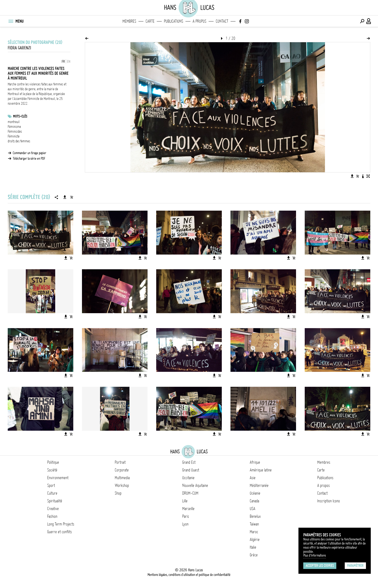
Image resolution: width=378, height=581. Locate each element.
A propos (199, 21)
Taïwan (254, 524)
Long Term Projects (60, 524)
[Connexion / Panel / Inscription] (368, 21)
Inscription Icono (328, 500)
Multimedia (122, 477)
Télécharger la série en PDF (29, 158)
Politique (53, 462)
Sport (51, 485)
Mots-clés (20, 116)
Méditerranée (259, 485)
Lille (185, 500)
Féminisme (14, 126)
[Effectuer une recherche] (362, 21)
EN (68, 61)
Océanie (255, 493)
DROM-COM (190, 493)
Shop (118, 493)
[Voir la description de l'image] (363, 176)
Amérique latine (261, 470)
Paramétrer (355, 565)
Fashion (52, 516)
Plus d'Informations (314, 555)
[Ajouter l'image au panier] (357, 176)
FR (63, 61)
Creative (53, 508)
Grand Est (189, 462)
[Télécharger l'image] (352, 176)
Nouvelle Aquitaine (195, 485)
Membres (129, 21)
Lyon (185, 524)
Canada (254, 500)
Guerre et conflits (59, 531)
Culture (52, 493)
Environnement (57, 477)
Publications (173, 21)
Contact (222, 21)
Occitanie (188, 477)
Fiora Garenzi (19, 48)
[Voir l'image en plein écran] (368, 176)
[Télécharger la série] (65, 197)
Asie (253, 477)
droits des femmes (19, 141)
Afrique (255, 462)
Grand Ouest (190, 470)
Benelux (255, 516)
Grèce (254, 555)
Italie (253, 547)
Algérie (255, 539)
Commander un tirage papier (29, 153)
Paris (185, 516)
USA (252, 508)
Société (52, 470)
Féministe (14, 136)
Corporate (122, 470)
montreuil (14, 122)
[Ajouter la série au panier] (71, 197)
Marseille (188, 508)
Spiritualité (54, 500)
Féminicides (15, 131)
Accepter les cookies (320, 565)
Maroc (254, 531)
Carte (150, 21)
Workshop (122, 485)
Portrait (120, 462)
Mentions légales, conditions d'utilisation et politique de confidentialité (189, 575)
